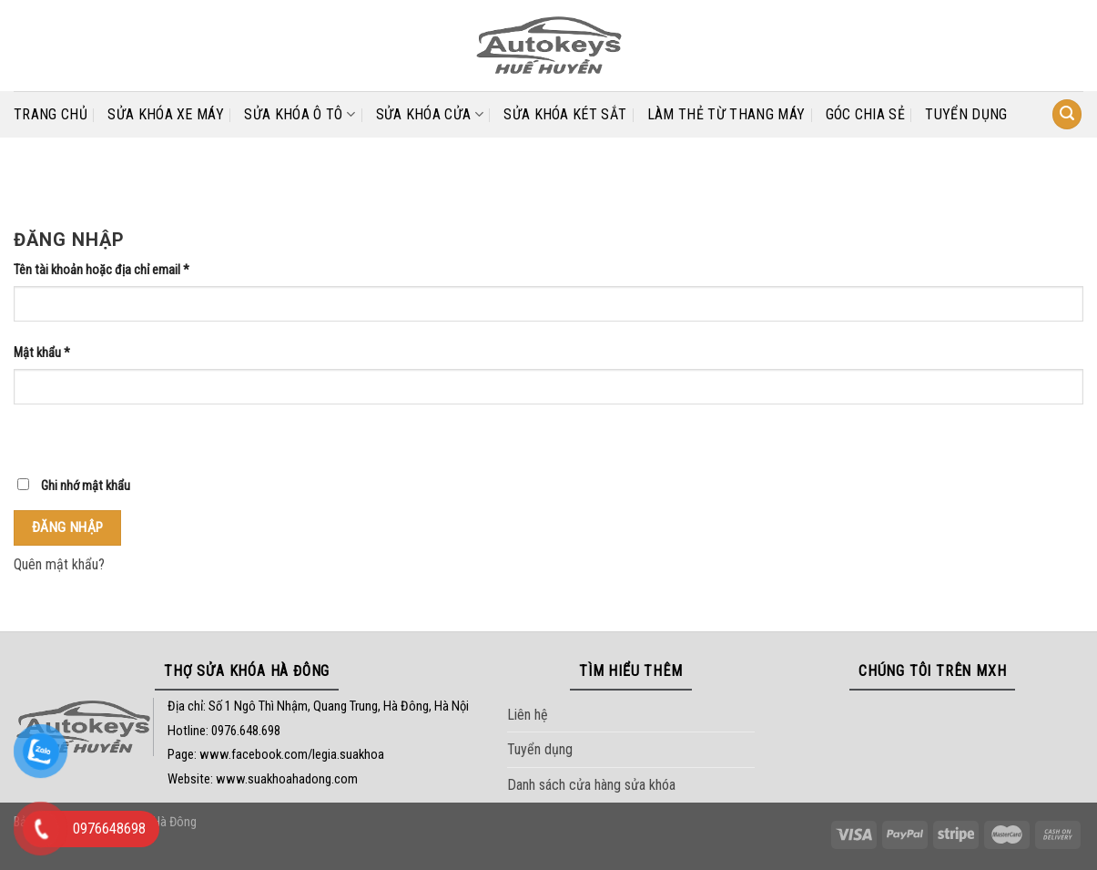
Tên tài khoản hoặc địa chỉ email (101, 270)
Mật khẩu (42, 353)
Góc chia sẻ (866, 114)
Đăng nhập (68, 527)
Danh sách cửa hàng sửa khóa (591, 784)
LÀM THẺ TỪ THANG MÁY (726, 114)
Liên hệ (527, 714)
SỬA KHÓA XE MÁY (165, 114)
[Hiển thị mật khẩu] (31, 436)
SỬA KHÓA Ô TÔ (299, 114)
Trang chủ (50, 114)
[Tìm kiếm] (1067, 114)
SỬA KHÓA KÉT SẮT (564, 114)
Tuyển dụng (966, 114)
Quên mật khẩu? (59, 564)
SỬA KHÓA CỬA (429, 114)
